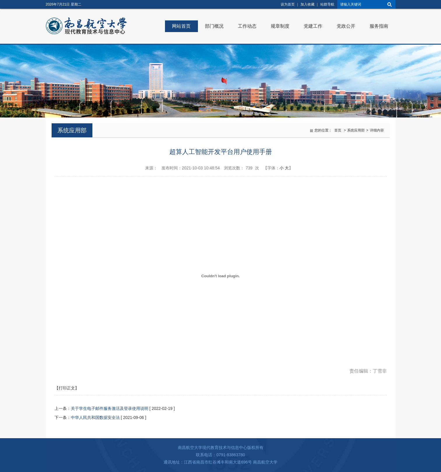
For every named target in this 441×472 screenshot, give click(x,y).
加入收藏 (308, 4)
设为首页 (288, 4)
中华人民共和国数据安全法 (95, 417)
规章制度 (280, 26)
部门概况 (214, 26)
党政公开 (346, 26)
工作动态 (247, 26)
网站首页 (181, 26)
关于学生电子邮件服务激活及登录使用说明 (109, 408)
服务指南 (379, 26)
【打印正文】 (67, 388)
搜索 (390, 4)
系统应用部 (356, 130)
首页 (337, 130)
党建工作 (313, 26)
